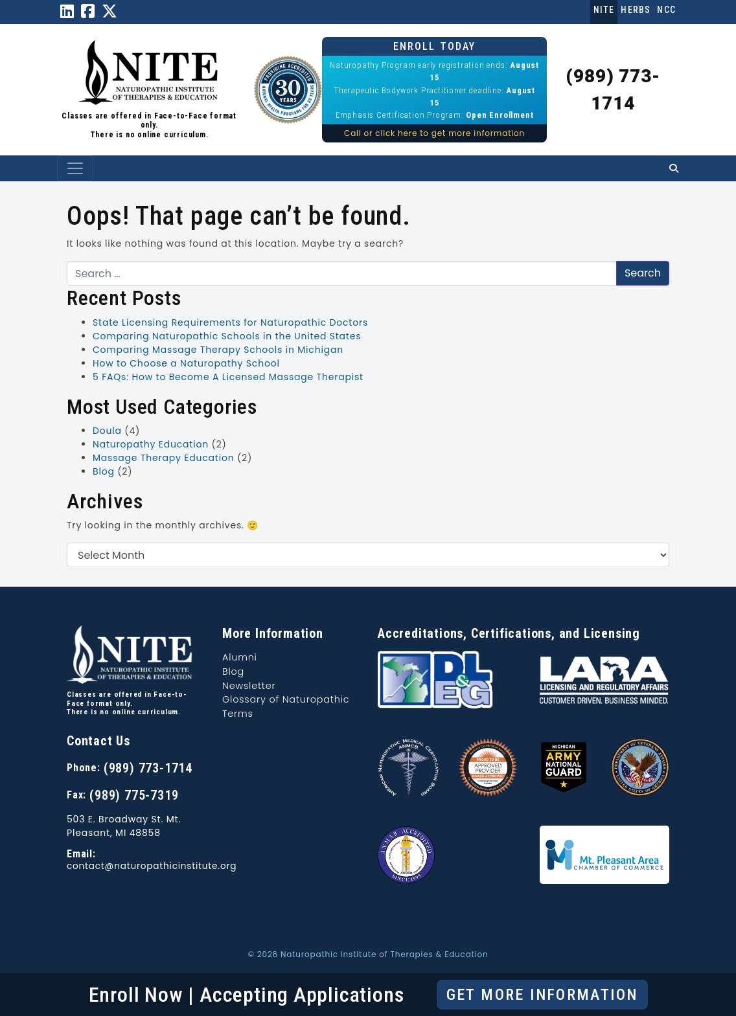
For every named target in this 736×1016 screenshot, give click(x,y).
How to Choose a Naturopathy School (186, 363)
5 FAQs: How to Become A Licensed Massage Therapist (228, 376)
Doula (107, 430)
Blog (104, 471)
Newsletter (249, 685)
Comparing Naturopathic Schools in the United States (227, 336)
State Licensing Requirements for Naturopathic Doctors (230, 322)
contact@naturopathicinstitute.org (151, 866)
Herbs (635, 10)
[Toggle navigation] (75, 168)
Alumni (239, 657)
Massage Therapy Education (164, 457)
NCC (666, 10)
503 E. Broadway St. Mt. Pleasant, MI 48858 (124, 826)
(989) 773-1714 (148, 768)
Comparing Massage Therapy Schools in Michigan (218, 349)
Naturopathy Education (151, 444)
